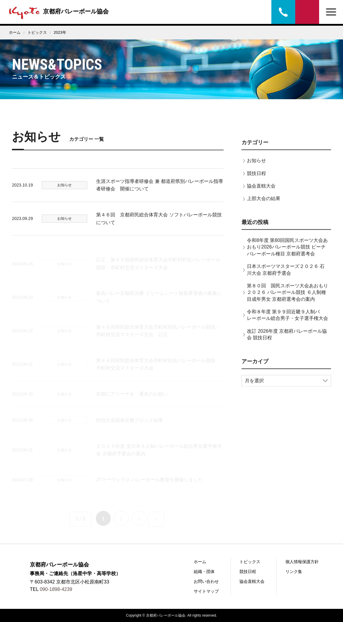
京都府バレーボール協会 (57, 11)
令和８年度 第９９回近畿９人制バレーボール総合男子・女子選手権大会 (287, 320)
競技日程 (256, 178)
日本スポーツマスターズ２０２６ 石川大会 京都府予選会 (285, 275)
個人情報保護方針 (302, 561)
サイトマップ (206, 591)
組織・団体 (204, 571)
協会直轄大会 (261, 191)
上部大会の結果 (263, 203)
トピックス (37, 32)
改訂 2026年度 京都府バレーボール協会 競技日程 (287, 339)
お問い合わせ (307, 12)
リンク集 (293, 571)
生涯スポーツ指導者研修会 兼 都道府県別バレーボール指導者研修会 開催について (159, 190)
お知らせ (256, 165)
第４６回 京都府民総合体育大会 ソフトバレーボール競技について (159, 223)
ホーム (15, 32)
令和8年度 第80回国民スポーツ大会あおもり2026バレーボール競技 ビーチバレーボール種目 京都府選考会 (287, 252)
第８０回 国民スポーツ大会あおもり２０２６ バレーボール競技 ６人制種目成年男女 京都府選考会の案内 (287, 297)
